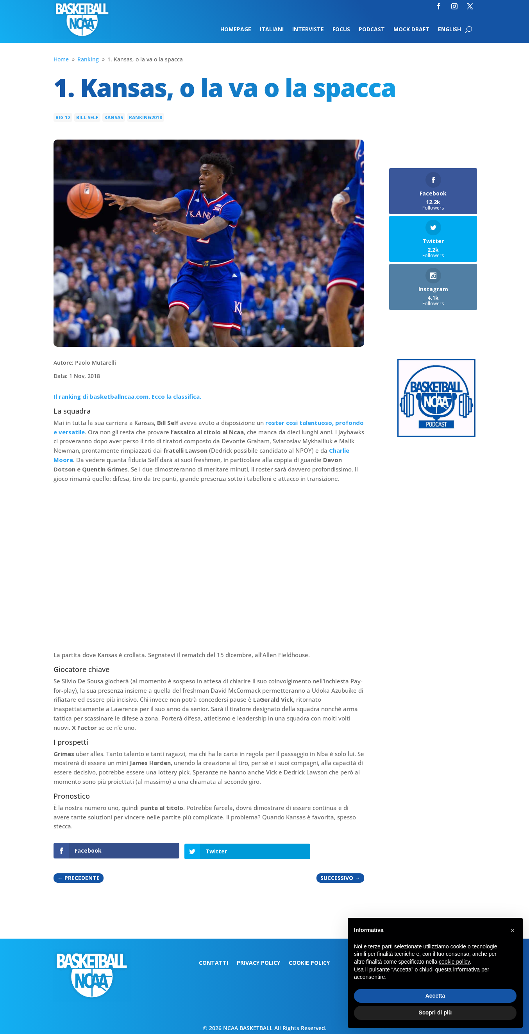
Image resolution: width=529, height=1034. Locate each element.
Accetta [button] (435, 996)
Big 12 (62, 117)
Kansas (113, 117)
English (449, 30)
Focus (341, 30)
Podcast (372, 30)
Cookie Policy (309, 962)
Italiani (272, 30)
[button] (512, 930)
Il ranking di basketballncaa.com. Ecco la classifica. (127, 396)
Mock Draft (411, 30)
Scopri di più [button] (435, 1012)
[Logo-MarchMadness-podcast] (436, 435)
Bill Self (87, 117)
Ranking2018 (145, 117)
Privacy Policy (258, 962)
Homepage (235, 30)
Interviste (308, 30)
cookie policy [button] (454, 962)
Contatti (213, 962)
